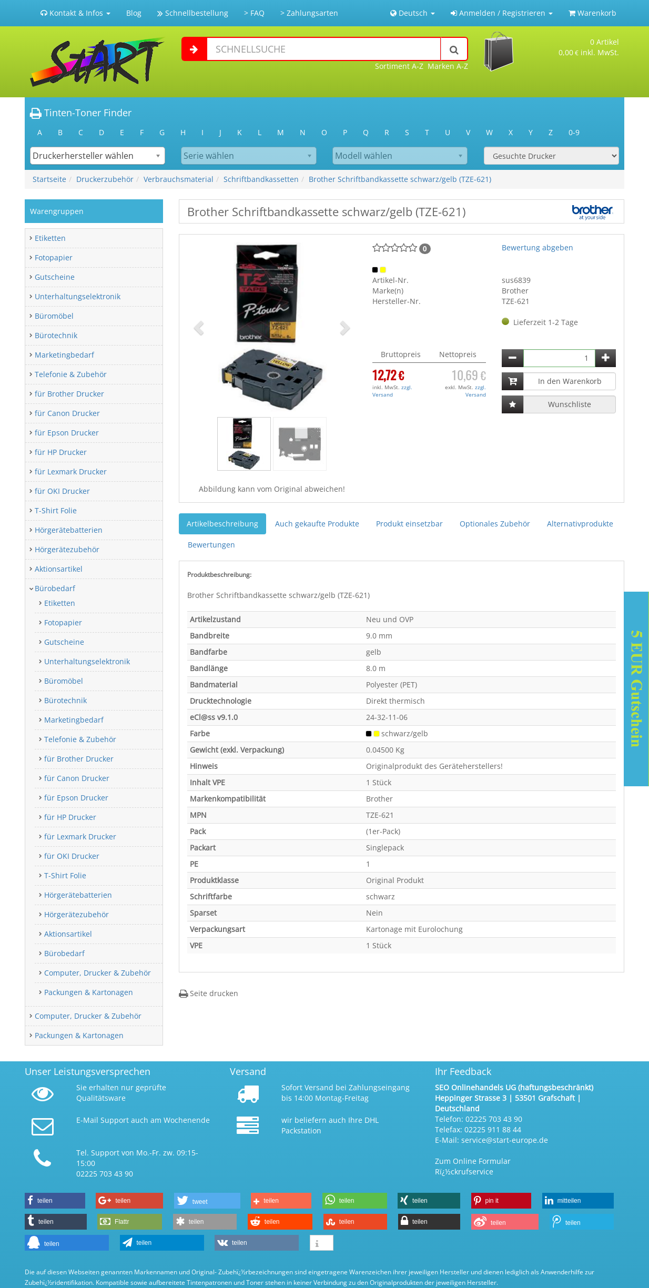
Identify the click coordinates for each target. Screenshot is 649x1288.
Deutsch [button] (412, 13)
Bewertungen (211, 545)
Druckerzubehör (105, 179)
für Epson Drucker (67, 433)
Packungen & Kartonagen (88, 992)
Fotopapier (54, 257)
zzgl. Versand (392, 390)
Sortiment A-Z (399, 66)
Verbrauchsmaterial (179, 179)
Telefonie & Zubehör (71, 374)
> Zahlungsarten (309, 13)
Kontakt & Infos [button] (75, 13)
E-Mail (87, 1120)
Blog (133, 13)
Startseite (49, 179)
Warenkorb (592, 13)
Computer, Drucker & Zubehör (97, 973)
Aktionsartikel (59, 569)
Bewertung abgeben (537, 247)
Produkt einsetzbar (409, 524)
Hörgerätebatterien (69, 530)
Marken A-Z (448, 66)
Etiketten (50, 238)
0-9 (574, 132)
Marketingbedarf (64, 355)
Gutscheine (55, 277)
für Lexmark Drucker (71, 471)
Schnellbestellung (192, 13)
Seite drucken (208, 993)
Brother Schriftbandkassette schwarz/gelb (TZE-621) (400, 179)
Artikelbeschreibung (222, 524)
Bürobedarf (55, 588)
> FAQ (254, 13)
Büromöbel (54, 316)
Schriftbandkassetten (261, 179)
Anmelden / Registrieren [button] (502, 13)
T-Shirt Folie (56, 510)
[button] (199, 327)
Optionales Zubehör (495, 524)
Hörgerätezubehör (67, 549)
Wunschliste (569, 404)
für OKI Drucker (62, 491)
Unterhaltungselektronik (77, 296)
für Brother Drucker (69, 394)
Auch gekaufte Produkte (317, 524)
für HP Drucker (61, 452)
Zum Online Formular (473, 1161)
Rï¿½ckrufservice (464, 1172)
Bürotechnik (56, 335)
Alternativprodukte (580, 524)
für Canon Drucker (67, 413)
